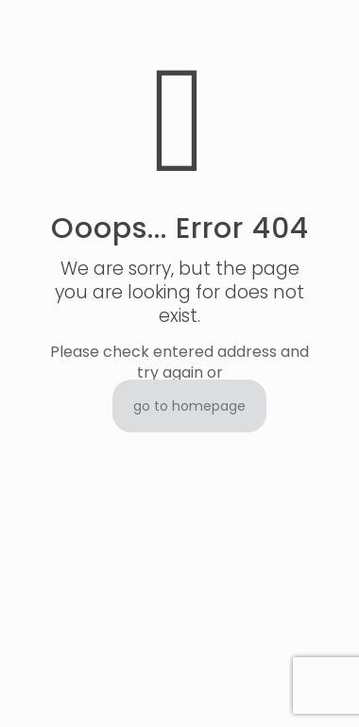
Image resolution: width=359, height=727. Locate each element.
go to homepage (189, 406)
